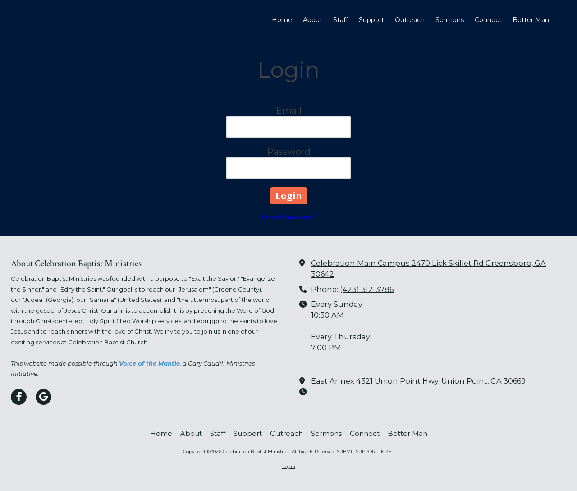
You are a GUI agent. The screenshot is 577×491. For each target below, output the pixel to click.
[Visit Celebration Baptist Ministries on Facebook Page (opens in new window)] (19, 397)
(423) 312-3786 (367, 289)
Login (288, 466)
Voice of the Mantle (149, 363)
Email (289, 110)
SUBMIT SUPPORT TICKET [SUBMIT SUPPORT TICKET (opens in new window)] (365, 451)
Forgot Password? (288, 216)
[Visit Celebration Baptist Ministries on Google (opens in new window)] (43, 397)
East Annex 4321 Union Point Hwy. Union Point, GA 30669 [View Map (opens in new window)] (418, 380)
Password (289, 151)
